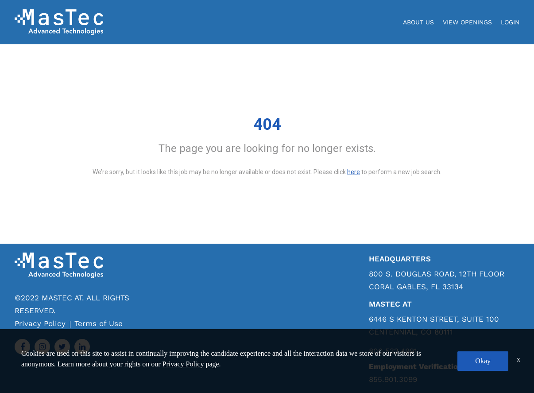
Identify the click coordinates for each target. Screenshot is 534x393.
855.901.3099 (393, 379)
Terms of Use (98, 323)
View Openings (467, 22)
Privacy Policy (40, 323)
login (510, 22)
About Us (418, 22)
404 (267, 124)
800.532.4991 (393, 351)
